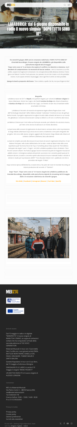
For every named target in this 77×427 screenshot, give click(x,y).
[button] (69, 5)
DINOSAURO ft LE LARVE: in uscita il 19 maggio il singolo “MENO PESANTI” (20, 368)
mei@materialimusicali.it (15, 392)
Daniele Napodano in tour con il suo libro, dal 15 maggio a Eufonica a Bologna (22, 363)
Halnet (26, 426)
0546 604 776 (14, 395)
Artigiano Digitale (16, 426)
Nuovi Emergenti (48, 18)
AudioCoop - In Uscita (30, 18)
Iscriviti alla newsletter (14, 419)
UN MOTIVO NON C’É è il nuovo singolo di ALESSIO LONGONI (22, 374)
